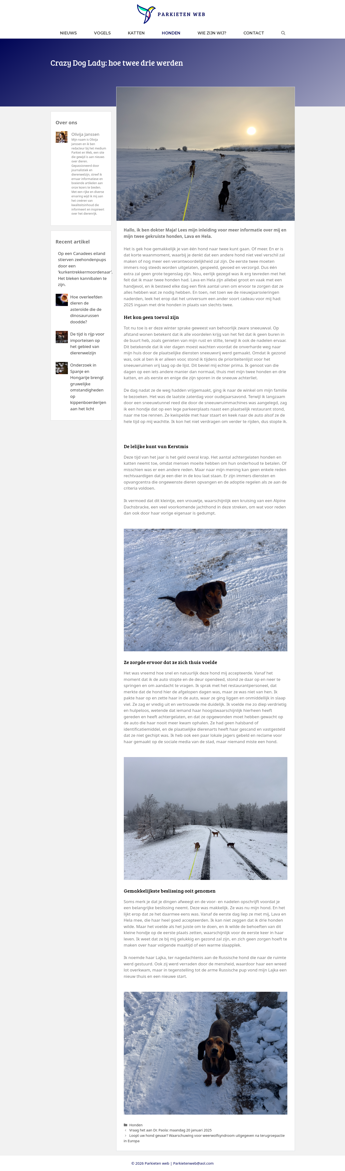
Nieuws (68, 33)
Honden (171, 33)
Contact (253, 33)
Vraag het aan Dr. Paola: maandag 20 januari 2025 (170, 1130)
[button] (283, 33)
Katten (136, 33)
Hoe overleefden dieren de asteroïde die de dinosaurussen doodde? (86, 309)
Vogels (102, 33)
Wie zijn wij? (212, 33)
